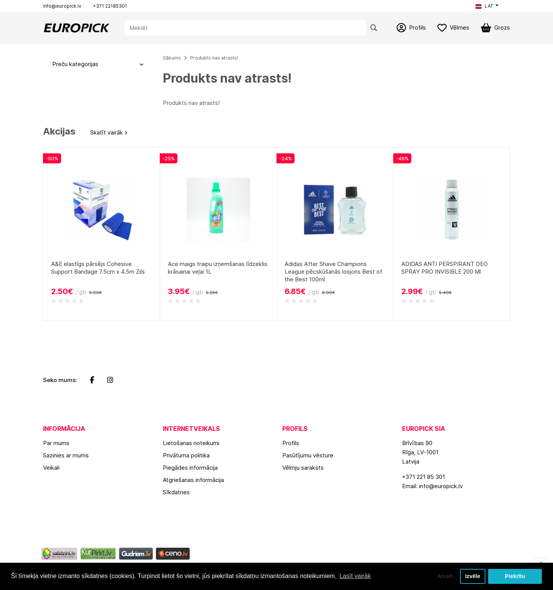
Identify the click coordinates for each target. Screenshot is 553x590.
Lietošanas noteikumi (191, 443)
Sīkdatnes (176, 492)
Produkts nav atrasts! (214, 58)
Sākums (172, 58)
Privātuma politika (186, 455)
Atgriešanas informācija (193, 480)
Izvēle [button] (472, 576)
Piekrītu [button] (515, 576)
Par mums (56, 443)
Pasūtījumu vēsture (307, 455)
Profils (290, 443)
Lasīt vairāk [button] (355, 576)
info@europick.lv (62, 6)
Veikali (51, 467)
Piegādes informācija (190, 467)
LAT (484, 6)
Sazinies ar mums (66, 455)
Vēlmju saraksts (303, 467)
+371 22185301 (110, 6)
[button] (486, 6)
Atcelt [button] (445, 576)
